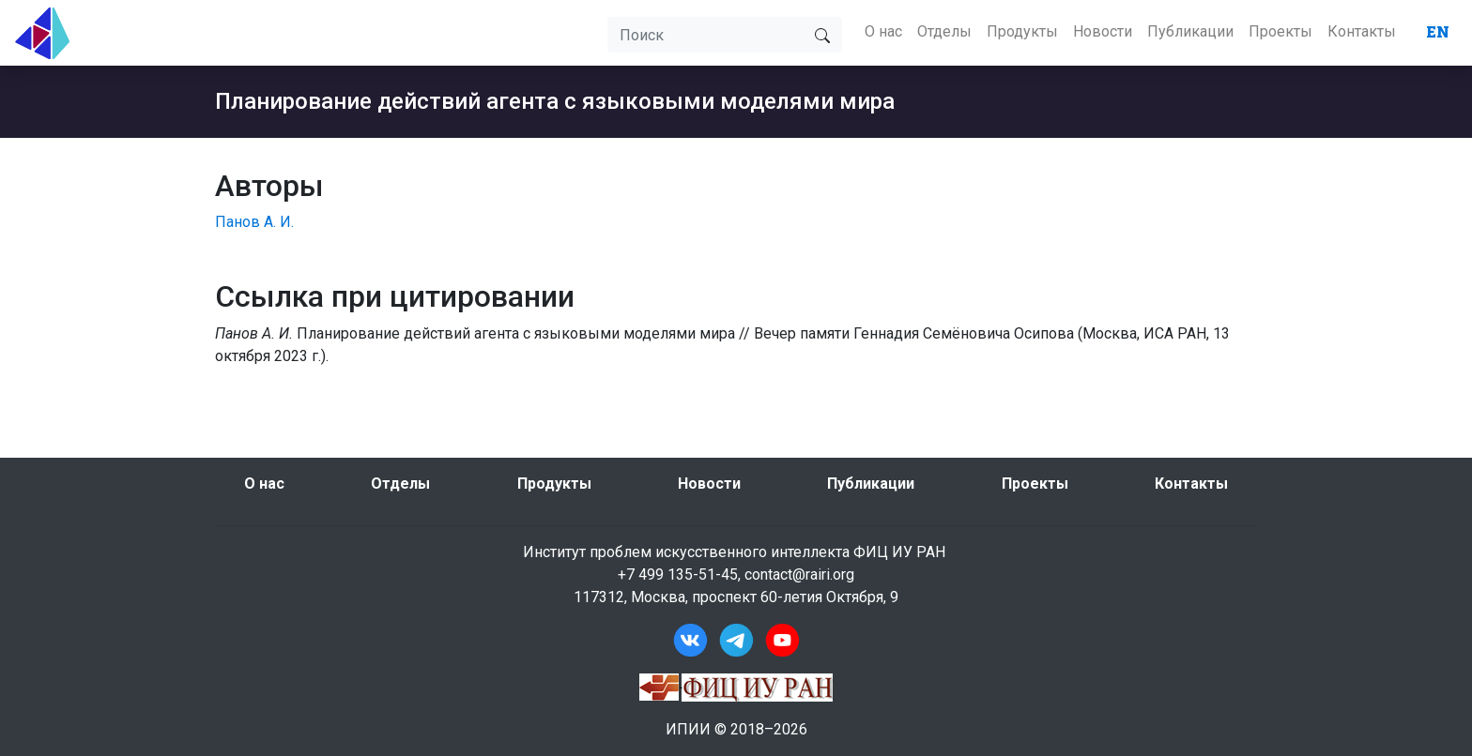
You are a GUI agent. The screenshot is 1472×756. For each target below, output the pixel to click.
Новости (1102, 31)
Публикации (1190, 31)
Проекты (1280, 31)
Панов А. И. (254, 222)
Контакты (1361, 31)
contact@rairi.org (799, 574)
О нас (883, 31)
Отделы (944, 31)
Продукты (1022, 31)
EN (1437, 31)
